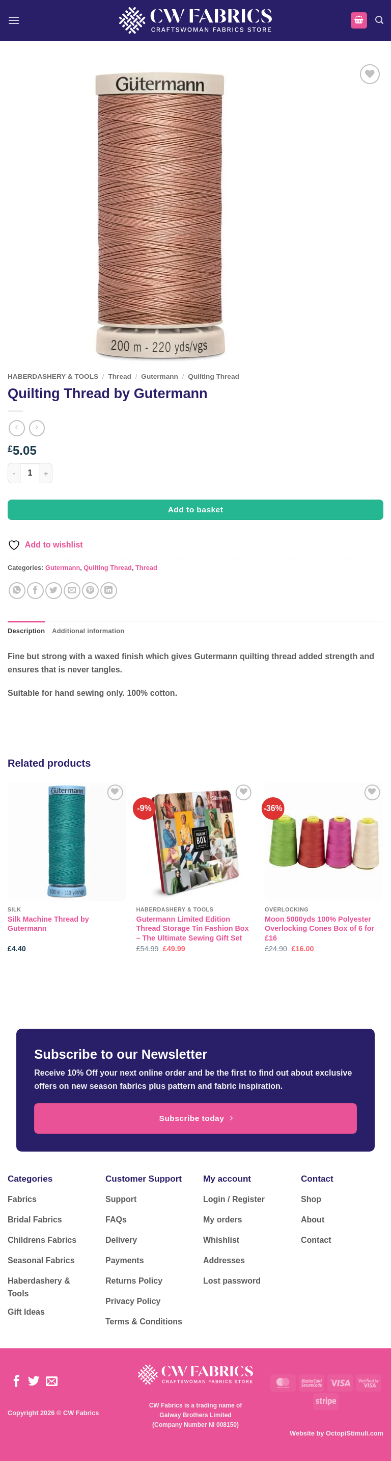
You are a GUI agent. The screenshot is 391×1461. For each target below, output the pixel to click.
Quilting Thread (213, 376)
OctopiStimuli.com (354, 1433)
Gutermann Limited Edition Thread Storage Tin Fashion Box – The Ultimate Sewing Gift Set (192, 928)
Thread (119, 376)
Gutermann (159, 376)
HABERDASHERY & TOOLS (53, 376)
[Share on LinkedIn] (108, 590)
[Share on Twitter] (53, 590)
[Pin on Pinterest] (90, 590)
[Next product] (16, 428)
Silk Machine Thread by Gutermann (48, 924)
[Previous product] (37, 428)
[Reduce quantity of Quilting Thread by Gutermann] (14, 473)
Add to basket (196, 509)
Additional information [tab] (88, 631)
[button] (14, 20)
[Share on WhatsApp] (17, 590)
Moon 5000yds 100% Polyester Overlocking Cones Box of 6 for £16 (319, 928)
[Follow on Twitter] (34, 1382)
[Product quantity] (30, 473)
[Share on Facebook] (35, 590)
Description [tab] (26, 631)
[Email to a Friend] (72, 590)
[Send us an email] (52, 1382)
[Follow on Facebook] (16, 1382)
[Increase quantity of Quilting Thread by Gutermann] (46, 473)
